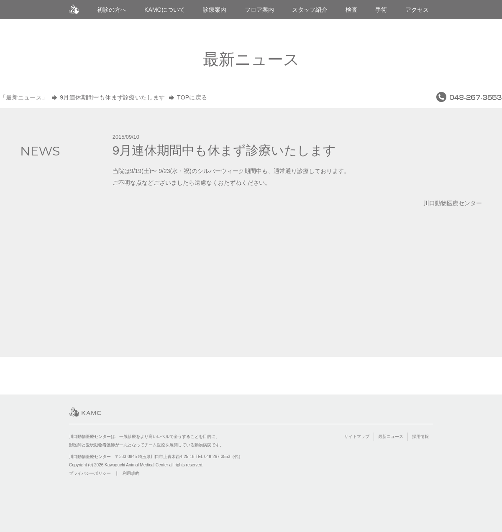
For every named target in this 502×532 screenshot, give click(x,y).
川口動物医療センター (74, 9)
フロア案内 (259, 9)
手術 (381, 9)
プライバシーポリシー (90, 473)
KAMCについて (164, 9)
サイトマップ (356, 436)
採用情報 (420, 436)
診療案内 (214, 9)
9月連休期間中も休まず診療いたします (112, 97)
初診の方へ (111, 9)
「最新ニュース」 (24, 97)
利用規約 (131, 473)
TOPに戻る (192, 97)
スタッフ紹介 (309, 9)
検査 (351, 9)
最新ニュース (390, 436)
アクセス (417, 9)
